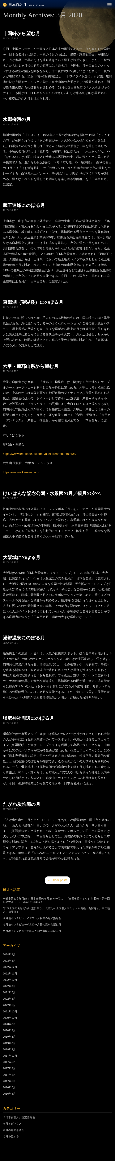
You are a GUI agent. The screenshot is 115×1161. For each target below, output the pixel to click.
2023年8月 (9, 960)
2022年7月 (9, 992)
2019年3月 (9, 1043)
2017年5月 (9, 1062)
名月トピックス (12, 1123)
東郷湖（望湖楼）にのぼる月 (33, 302)
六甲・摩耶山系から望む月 (30, 366)
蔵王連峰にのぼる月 (24, 205)
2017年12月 (10, 1055)
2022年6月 (9, 998)
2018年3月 (9, 1049)
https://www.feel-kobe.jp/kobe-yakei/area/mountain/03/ (39, 453)
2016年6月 (9, 1087)
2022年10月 (10, 979)
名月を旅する (11, 1136)
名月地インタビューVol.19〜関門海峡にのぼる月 (32, 930)
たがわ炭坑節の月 (21, 804)
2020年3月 (9, 1024)
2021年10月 (10, 1011)
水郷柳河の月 (17, 119)
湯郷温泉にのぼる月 (24, 637)
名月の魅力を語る (13, 1130)
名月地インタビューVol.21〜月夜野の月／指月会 (32, 918)
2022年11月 (10, 973)
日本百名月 (23, 5)
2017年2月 (9, 1074)
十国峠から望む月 (21, 33)
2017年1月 (9, 1081)
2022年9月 (9, 986)
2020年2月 (9, 1030)
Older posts (57, 880)
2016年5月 (9, 1093)
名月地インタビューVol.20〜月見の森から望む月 (32, 924)
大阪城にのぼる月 (21, 557)
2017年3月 (9, 1068)
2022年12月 (10, 967)
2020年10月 (10, 1017)
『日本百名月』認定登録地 (19, 1117)
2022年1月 (9, 1005)
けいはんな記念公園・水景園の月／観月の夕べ (52, 493)
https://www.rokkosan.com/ (21, 472)
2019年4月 (9, 1036)
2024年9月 (9, 954)
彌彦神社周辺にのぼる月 (28, 718)
